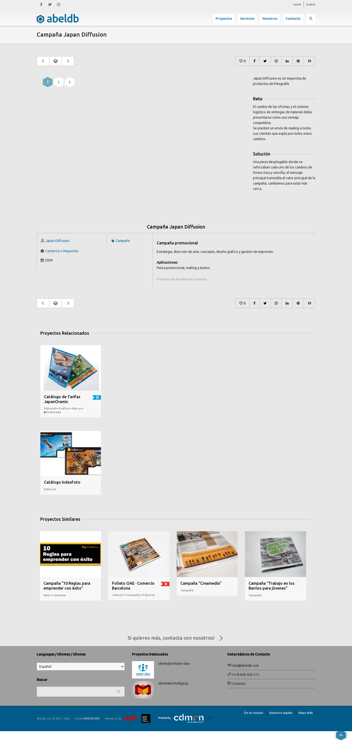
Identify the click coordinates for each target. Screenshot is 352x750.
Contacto (293, 19)
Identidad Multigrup (173, 702)
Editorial (50, 427)
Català (297, 4)
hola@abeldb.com (243, 684)
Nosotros (270, 19)
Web (47, 613)
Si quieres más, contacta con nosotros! (176, 657)
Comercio (52, 270)
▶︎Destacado (52, 430)
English (310, 4)
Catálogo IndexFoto (62, 501)
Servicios (247, 19)
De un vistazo (253, 731)
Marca (76, 427)
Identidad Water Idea (174, 682)
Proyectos (224, 19)
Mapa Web (305, 731)
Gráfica (64, 427)
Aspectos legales (281, 731)
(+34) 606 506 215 (243, 693)
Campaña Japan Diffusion (176, 245)
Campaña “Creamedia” (200, 602)
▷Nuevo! (118, 613)
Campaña (123, 259)
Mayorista (70, 270)
